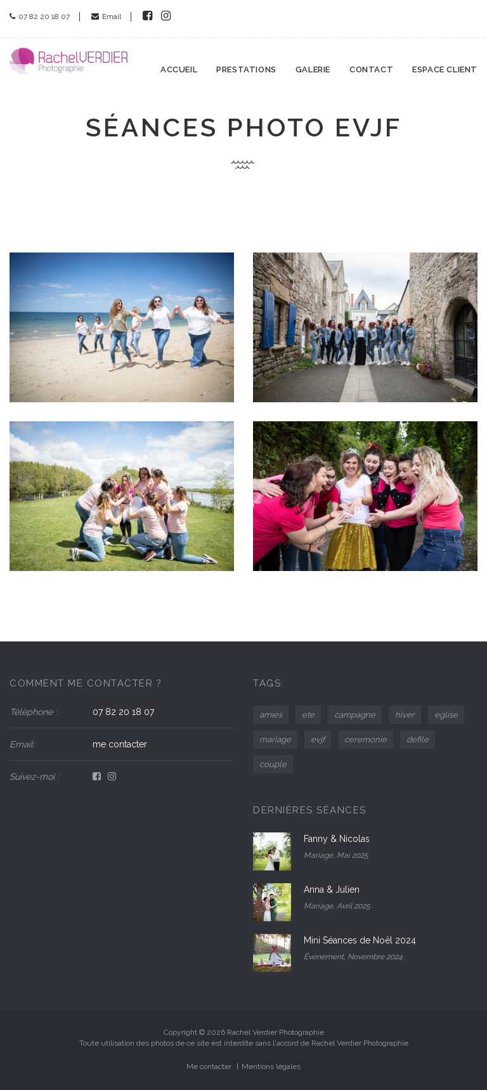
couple (273, 764)
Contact (371, 62)
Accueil (178, 62)
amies (270, 714)
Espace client (444, 62)
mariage (275, 739)
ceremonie (365, 739)
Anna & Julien (332, 889)
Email (106, 16)
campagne (354, 714)
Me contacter (208, 1066)
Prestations (246, 62)
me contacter (120, 744)
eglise (446, 714)
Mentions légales (271, 1066)
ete (308, 714)
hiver (405, 714)
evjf (318, 739)
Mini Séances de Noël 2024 (360, 940)
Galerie (312, 62)
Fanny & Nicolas (337, 839)
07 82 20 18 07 (40, 16)
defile (417, 739)
